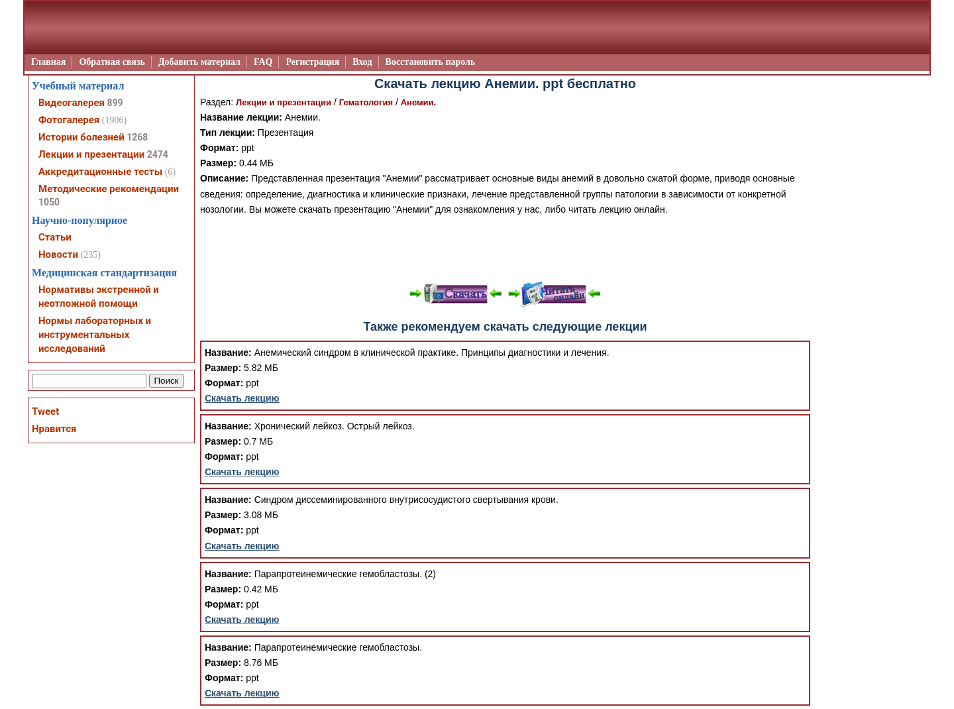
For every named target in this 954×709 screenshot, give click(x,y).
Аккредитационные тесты (100, 172)
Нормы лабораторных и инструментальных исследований (94, 334)
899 (115, 102)
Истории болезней (81, 137)
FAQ (263, 62)
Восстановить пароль (431, 62)
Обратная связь (112, 62)
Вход (362, 62)
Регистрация (312, 62)
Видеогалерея (71, 103)
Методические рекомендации (108, 189)
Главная (48, 62)
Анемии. (419, 102)
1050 (49, 202)
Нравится (54, 429)
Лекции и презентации (283, 102)
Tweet (45, 411)
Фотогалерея (68, 120)
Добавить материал (199, 62)
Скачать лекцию (242, 398)
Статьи (55, 237)
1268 (137, 137)
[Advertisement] (505, 247)
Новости (58, 254)
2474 (157, 154)
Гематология (366, 102)
